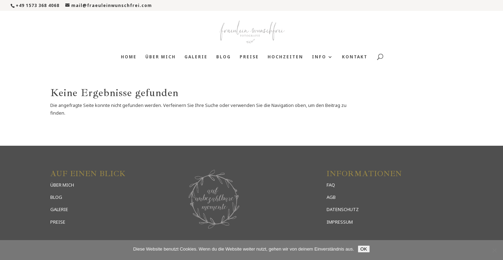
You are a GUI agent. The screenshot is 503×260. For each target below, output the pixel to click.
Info (319, 57)
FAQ (331, 185)
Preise (249, 57)
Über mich (160, 57)
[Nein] (494, 250)
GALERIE (59, 209)
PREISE (57, 222)
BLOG (56, 197)
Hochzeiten (285, 57)
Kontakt (354, 57)
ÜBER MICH (62, 185)
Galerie (195, 57)
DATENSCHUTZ (343, 209)
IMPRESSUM (340, 222)
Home (129, 57)
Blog (223, 57)
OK (363, 249)
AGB (331, 197)
